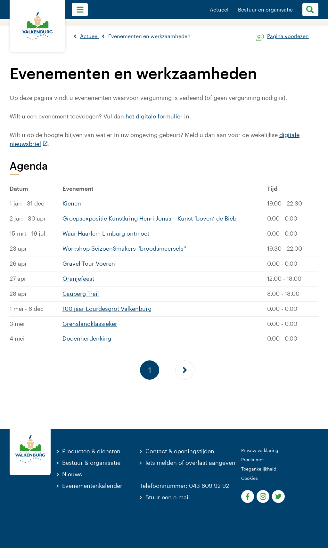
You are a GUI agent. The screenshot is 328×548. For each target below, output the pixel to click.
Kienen (71, 203)
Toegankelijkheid (258, 468)
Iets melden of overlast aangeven (190, 462)
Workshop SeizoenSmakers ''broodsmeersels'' (124, 248)
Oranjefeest (78, 278)
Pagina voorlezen (288, 36)
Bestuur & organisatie (91, 462)
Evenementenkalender (92, 485)
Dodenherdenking (86, 338)
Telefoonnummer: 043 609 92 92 (184, 485)
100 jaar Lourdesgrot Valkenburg (107, 308)
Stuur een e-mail (167, 497)
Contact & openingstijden (179, 451)
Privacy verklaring (259, 450)
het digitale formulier (154, 116)
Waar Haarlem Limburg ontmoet (105, 233)
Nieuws (72, 474)
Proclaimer (252, 459)
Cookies (249, 478)
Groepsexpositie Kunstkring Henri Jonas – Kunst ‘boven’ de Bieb (149, 218)
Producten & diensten (91, 451)
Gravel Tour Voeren (88, 263)
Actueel (219, 9)
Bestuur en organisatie (265, 9)
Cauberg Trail (80, 293)
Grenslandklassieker (89, 323)
